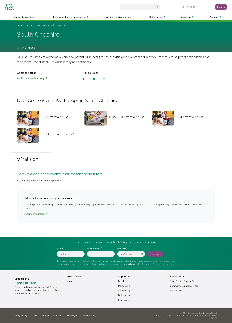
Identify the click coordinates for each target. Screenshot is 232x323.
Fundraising (123, 300)
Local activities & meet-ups (37, 25)
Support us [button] (186, 17)
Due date (121, 248)
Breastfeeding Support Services (185, 281)
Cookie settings (89, 315)
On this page (26, 47)
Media (34, 315)
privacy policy (135, 264)
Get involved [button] (155, 17)
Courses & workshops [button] (24, 17)
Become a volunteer (34, 213)
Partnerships (124, 295)
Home (20, 25)
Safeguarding (21, 315)
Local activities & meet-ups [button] (117, 17)
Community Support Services (184, 286)
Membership (124, 286)
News (69, 281)
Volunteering (124, 290)
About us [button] (214, 17)
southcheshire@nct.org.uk (32, 78)
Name (60, 248)
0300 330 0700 (25, 283)
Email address (94, 248)
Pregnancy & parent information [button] (69, 17)
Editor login (71, 315)
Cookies (57, 315)
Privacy (45, 315)
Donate (221, 7)
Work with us (176, 290)
